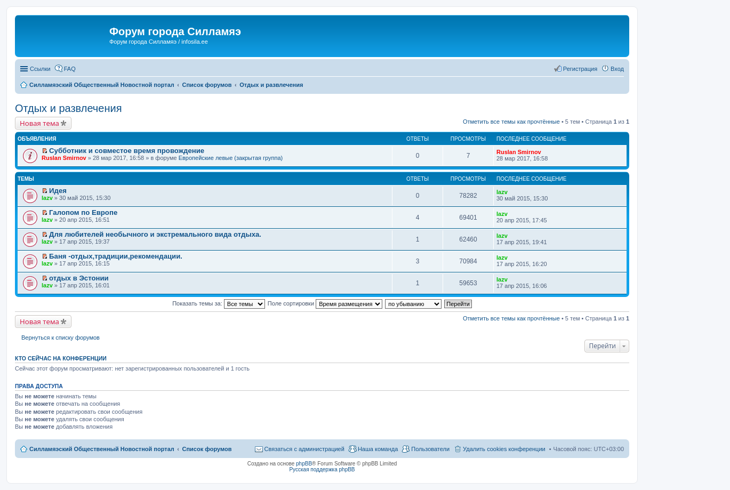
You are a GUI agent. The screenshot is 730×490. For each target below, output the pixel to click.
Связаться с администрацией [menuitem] (304, 449)
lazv (47, 198)
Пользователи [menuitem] (430, 449)
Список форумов (206, 449)
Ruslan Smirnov (64, 158)
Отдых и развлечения (68, 108)
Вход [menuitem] (617, 69)
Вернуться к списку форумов (60, 337)
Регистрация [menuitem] (580, 69)
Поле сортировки (325, 303)
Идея (58, 191)
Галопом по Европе (83, 212)
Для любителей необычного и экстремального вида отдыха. (155, 234)
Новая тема (39, 123)
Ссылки (40, 69)
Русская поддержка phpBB (322, 469)
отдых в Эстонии (79, 278)
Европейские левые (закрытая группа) (231, 158)
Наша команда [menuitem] (378, 449)
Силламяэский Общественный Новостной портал (101, 449)
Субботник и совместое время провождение (126, 151)
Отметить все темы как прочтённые (511, 121)
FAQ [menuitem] (70, 69)
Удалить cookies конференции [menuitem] (504, 449)
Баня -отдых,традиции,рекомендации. (115, 256)
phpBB (304, 464)
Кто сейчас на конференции (61, 358)
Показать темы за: (218, 303)
